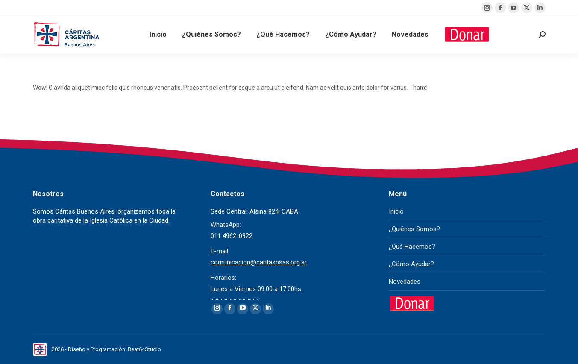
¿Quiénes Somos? (414, 229)
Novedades (404, 281)
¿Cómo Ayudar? (411, 264)
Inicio (396, 211)
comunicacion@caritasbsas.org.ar (259, 262)
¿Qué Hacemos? (412, 246)
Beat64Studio (144, 349)
